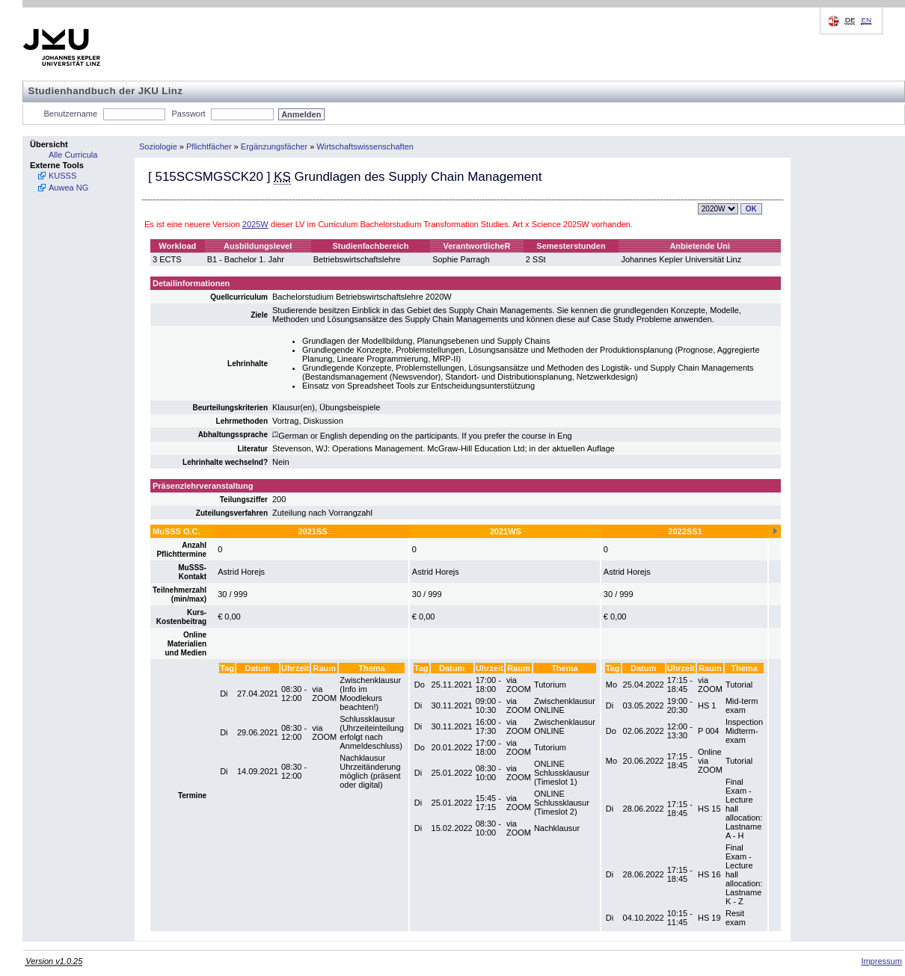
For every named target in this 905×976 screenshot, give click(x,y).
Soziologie (158, 146)
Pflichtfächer (209, 146)
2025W (255, 224)
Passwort (188, 113)
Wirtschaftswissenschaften (365, 146)
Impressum (881, 961)
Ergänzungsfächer (274, 146)
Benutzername (71, 113)
